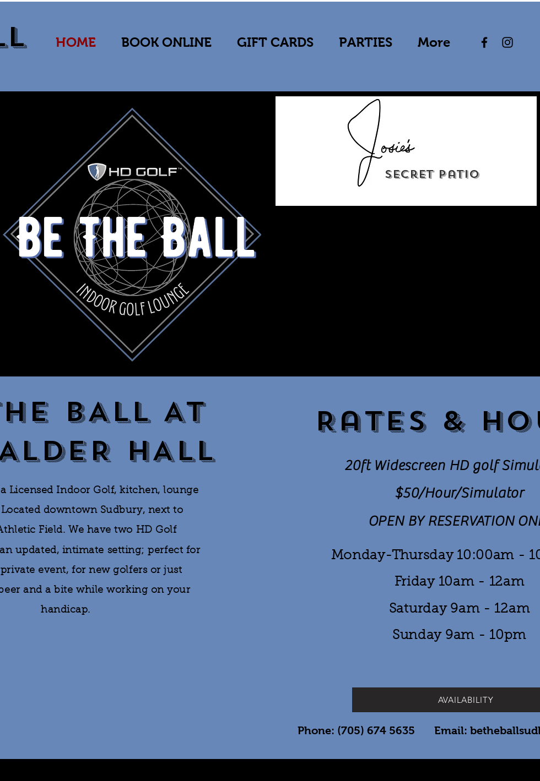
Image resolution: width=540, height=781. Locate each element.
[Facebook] (484, 42)
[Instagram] (507, 42)
